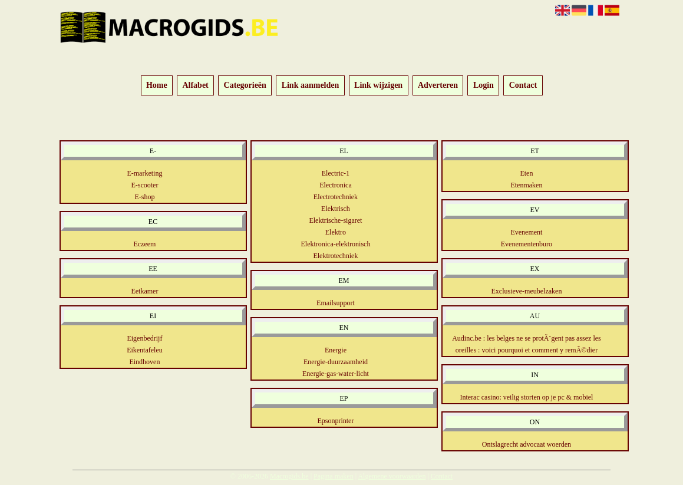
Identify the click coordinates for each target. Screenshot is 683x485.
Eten (526, 173)
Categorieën (245, 85)
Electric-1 (335, 173)
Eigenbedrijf (144, 338)
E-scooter (144, 185)
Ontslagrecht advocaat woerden (526, 444)
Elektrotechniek (335, 256)
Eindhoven (144, 362)
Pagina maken (334, 476)
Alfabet (195, 85)
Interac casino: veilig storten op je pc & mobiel (526, 397)
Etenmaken (526, 185)
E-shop (144, 197)
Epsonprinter (335, 421)
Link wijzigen (378, 85)
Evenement (526, 232)
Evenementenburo (526, 244)
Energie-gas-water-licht (335, 373)
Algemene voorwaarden (391, 476)
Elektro (335, 232)
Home (156, 85)
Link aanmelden (310, 85)
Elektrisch (335, 208)
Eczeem (144, 244)
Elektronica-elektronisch (335, 244)
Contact (523, 85)
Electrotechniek (336, 197)
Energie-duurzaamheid (335, 362)
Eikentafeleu (145, 350)
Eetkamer (144, 291)
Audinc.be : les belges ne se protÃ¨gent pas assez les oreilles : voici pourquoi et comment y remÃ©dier (526, 344)
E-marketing (144, 173)
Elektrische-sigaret (335, 220)
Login (483, 85)
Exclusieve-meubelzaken (526, 291)
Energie (336, 350)
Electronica (335, 185)
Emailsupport (335, 303)
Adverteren (438, 85)
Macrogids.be (289, 476)
